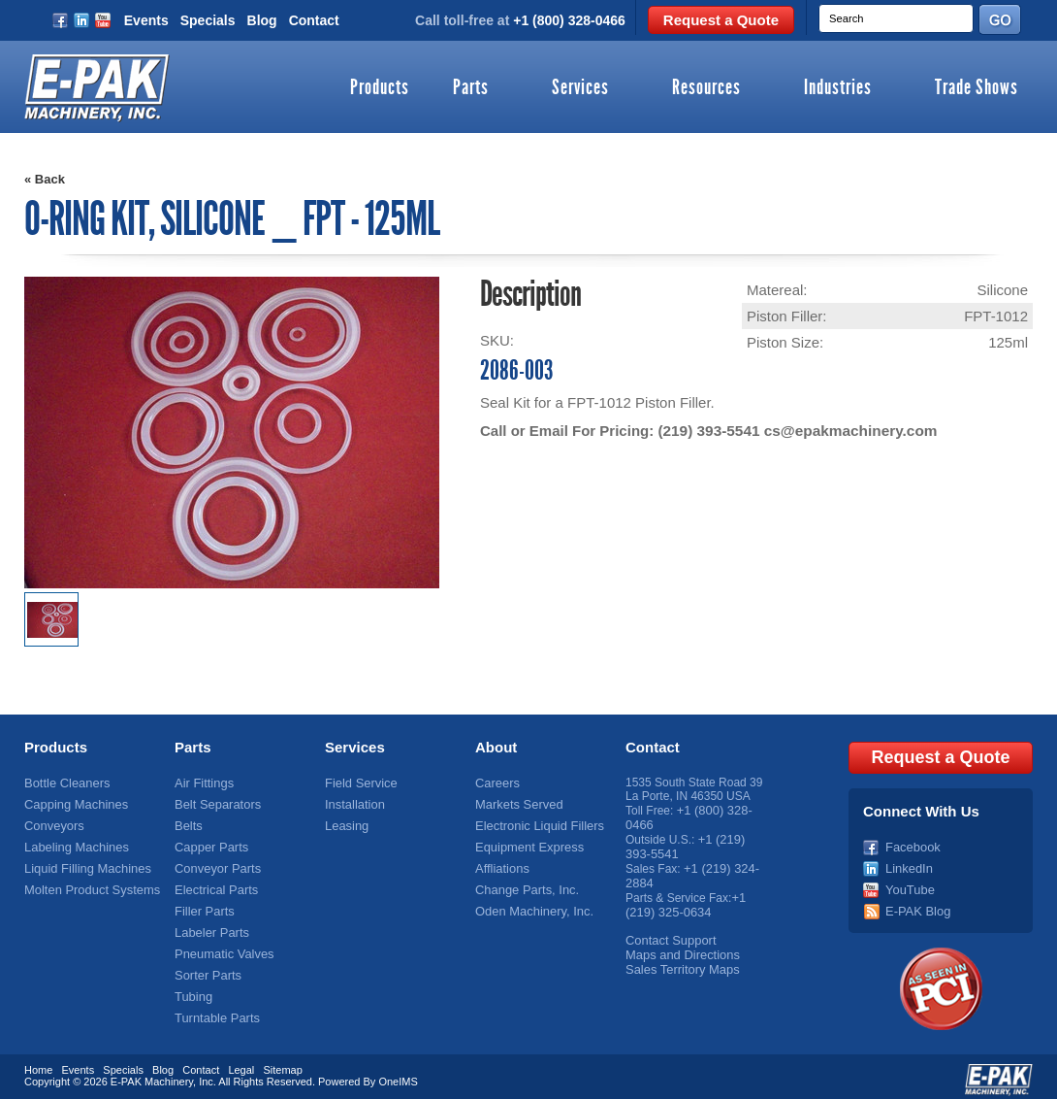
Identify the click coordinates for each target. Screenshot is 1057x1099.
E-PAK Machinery (152, 1075)
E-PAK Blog (915, 905)
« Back (44, 179)
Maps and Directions (678, 945)
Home (38, 1063)
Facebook (911, 843)
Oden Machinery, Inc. (530, 905)
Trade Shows (976, 88)
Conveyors (52, 823)
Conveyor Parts (215, 864)
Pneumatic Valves (221, 945)
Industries (838, 88)
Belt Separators (215, 803)
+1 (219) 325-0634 (685, 898)
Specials (208, 20)
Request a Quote (721, 20)
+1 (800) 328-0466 (569, 20)
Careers (496, 782)
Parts (471, 88)
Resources (706, 88)
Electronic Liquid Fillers (534, 823)
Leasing (345, 823)
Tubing (192, 986)
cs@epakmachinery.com (845, 430)
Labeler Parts (209, 925)
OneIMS (397, 1075)
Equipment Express (525, 843)
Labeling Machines (72, 843)
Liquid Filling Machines (83, 864)
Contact (314, 20)
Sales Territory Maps (678, 959)
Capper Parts (209, 843)
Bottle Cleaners (64, 782)
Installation (352, 803)
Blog (262, 20)
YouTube (908, 884)
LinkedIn (907, 864)
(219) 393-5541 (707, 430)
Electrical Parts (213, 884)
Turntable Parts (214, 1007)
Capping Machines (72, 803)
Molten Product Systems (87, 884)
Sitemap (282, 1063)
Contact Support (667, 932)
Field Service (358, 782)
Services (580, 88)
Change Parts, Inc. (523, 884)
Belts (188, 823)
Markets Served (516, 803)
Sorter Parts (206, 966)
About (496, 747)
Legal (241, 1063)
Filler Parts (202, 905)
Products (379, 88)
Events (146, 20)
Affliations (500, 864)
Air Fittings (202, 782)
